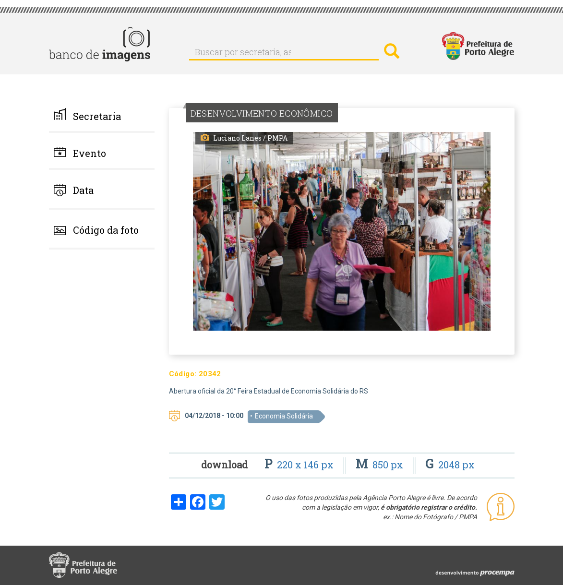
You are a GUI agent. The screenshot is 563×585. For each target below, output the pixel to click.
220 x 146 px (300, 464)
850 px (381, 464)
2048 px (450, 464)
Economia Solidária (284, 416)
